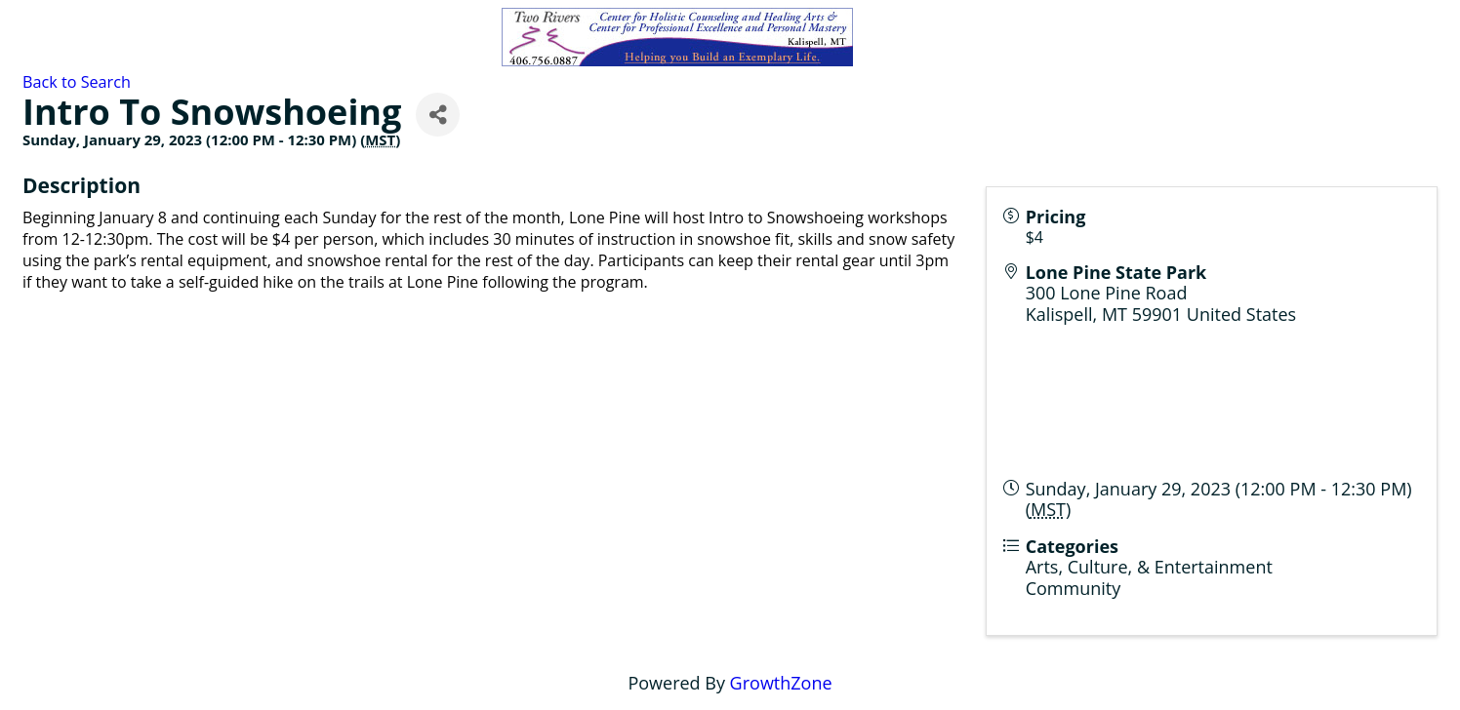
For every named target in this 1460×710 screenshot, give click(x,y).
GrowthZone (781, 682)
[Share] (438, 115)
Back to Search (76, 82)
